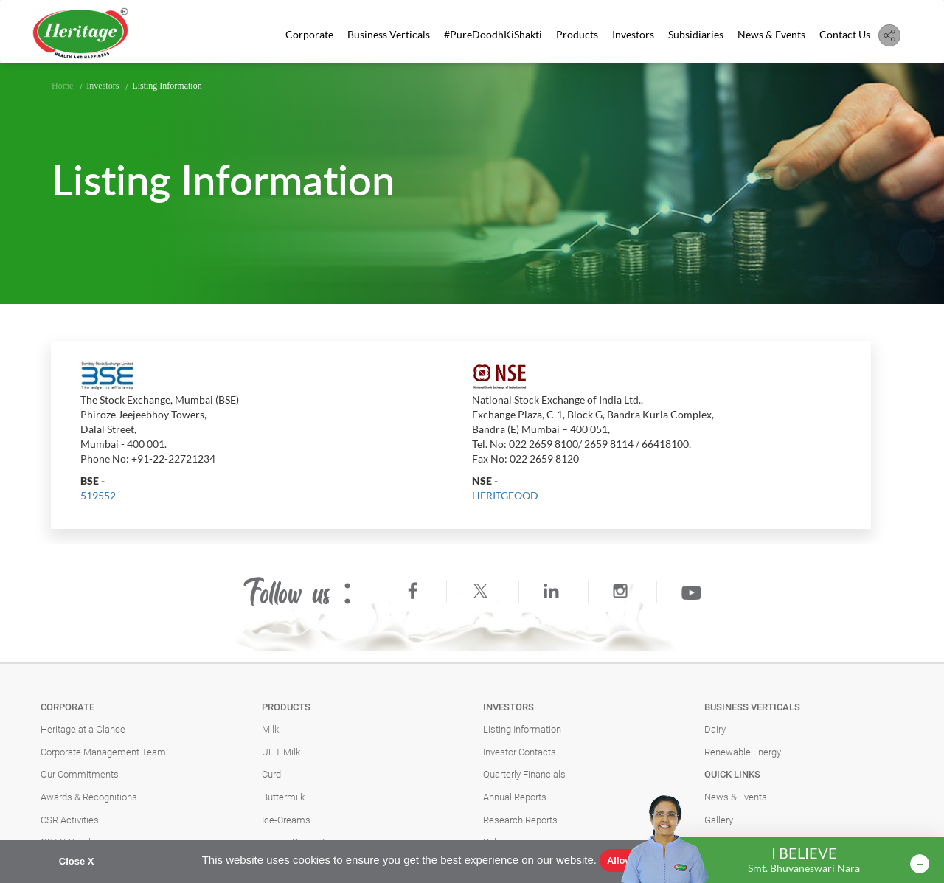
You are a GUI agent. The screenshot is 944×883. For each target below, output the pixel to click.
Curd (271, 774)
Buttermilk (283, 797)
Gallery (718, 819)
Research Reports (520, 819)
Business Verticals (388, 34)
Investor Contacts (519, 752)
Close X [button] (76, 861)
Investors (633, 34)
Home (62, 85)
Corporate (309, 34)
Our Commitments (80, 774)
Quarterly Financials (524, 774)
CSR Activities (70, 819)
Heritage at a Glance (83, 729)
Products (577, 34)
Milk (270, 729)
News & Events (771, 34)
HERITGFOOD (505, 495)
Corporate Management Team (103, 752)
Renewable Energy (742, 752)
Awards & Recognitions (89, 797)
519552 (98, 495)
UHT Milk (281, 752)
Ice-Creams (286, 819)
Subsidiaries (695, 34)
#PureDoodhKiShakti (493, 34)
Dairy (715, 729)
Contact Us (844, 34)
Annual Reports (514, 797)
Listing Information (522, 729)
